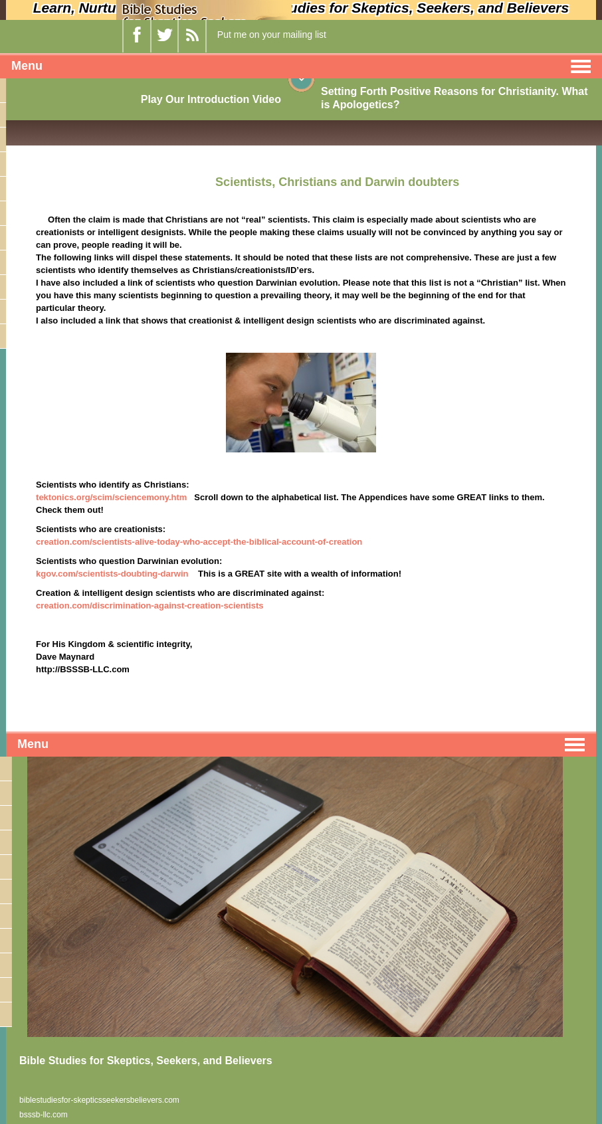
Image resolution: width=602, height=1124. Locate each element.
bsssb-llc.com (43, 1114)
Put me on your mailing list (271, 34)
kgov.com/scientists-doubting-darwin (112, 574)
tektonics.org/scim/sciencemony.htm (111, 497)
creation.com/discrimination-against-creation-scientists (149, 605)
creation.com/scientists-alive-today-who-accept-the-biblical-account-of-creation (199, 542)
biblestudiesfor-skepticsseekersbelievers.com (99, 1100)
